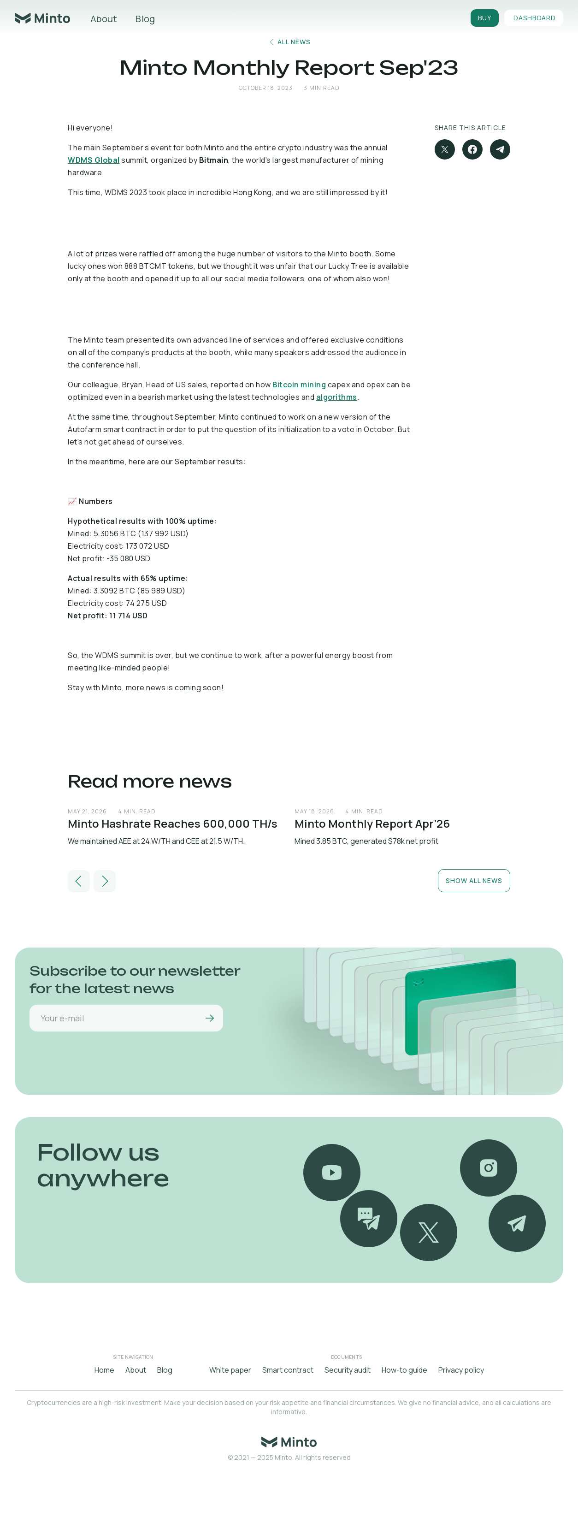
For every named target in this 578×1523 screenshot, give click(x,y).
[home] (42, 18)
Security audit (347, 1370)
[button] (79, 881)
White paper (230, 1370)
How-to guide (404, 1370)
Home (104, 1370)
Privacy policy (461, 1370)
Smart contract (287, 1370)
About (103, 18)
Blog (145, 18)
